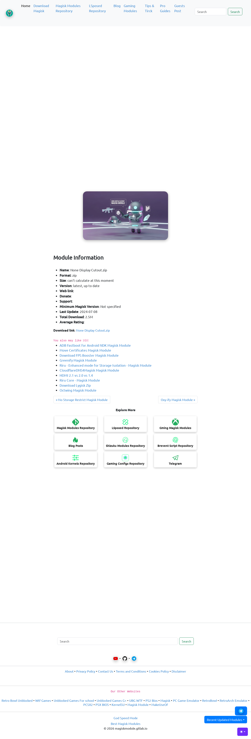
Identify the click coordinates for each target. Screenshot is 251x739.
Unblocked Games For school (74, 700)
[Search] (210, 11)
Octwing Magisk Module (78, 390)
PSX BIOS (102, 704)
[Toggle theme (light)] (242, 732)
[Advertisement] (125, 47)
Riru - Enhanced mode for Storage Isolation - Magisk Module (106, 365)
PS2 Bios (152, 700)
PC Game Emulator (186, 700)
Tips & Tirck (149, 8)
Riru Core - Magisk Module (80, 380)
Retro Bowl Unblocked (17, 700)
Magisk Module (138, 704)
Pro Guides (165, 8)
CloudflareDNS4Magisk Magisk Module (89, 370)
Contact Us (105, 671)
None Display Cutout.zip (93, 330)
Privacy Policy (85, 671)
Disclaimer (179, 671)
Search (235, 12)
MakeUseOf (159, 704)
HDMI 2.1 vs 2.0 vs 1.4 (76, 375)
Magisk (165, 700)
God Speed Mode (126, 718)
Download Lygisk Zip (75, 385)
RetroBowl (209, 700)
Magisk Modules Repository (68, 8)
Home (25, 6)
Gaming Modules (130, 8)
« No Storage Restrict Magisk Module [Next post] (82, 400)
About (69, 671)
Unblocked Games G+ (111, 700)
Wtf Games (43, 700)
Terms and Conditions (131, 671)
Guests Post (179, 8)
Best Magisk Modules (125, 723)
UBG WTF (136, 700)
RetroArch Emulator (233, 700)
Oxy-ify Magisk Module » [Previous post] (178, 400)
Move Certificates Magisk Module (85, 350)
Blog (117, 6)
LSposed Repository (97, 8)
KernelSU (118, 704)
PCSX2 (88, 704)
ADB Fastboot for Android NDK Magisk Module (95, 345)
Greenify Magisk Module (78, 360)
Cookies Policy (159, 671)
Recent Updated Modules (224, 720)
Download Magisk (41, 8)
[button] (241, 710)
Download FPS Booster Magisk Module (89, 355)
